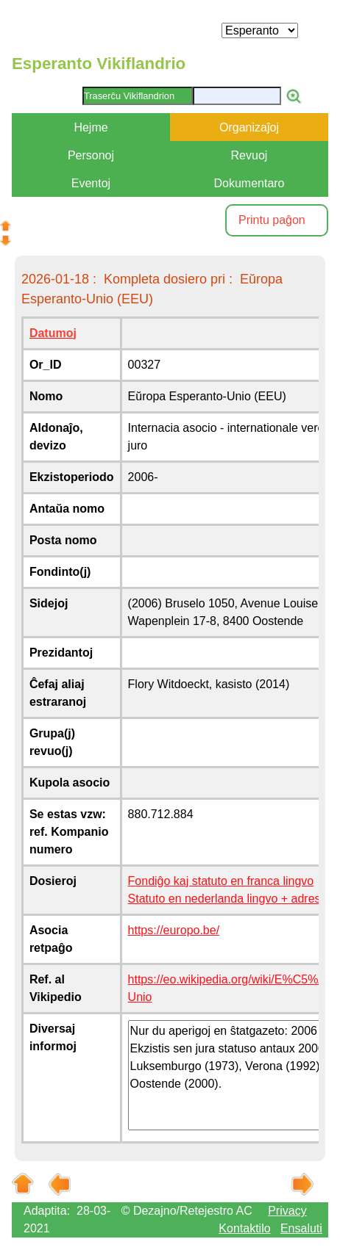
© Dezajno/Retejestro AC (186, 1210)
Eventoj (90, 183)
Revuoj (249, 155)
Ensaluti (301, 1228)
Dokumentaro (248, 183)
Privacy (287, 1210)
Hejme (90, 127)
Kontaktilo (244, 1228)
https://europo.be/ (174, 930)
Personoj (91, 155)
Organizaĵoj (249, 127)
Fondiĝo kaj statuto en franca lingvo (221, 881)
